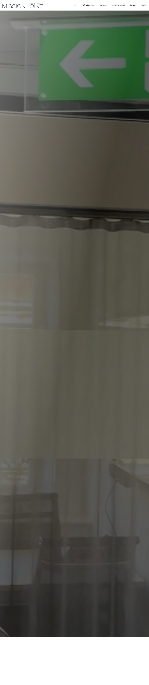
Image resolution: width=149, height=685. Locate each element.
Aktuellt (133, 5)
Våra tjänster (88, 5)
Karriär (144, 5)
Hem (76, 5)
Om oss (103, 5)
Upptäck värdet (118, 5)
